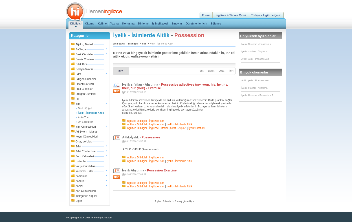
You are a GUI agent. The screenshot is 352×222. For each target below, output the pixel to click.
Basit (211, 70)
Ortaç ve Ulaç (83, 141)
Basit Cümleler (84, 54)
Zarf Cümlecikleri (85, 191)
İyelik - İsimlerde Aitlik (161, 43)
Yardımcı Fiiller (84, 171)
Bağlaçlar (81, 49)
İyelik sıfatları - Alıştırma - (255, 51)
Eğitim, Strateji (84, 44)
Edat (78, 74)
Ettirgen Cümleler (85, 93)
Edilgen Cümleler (85, 79)
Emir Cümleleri (84, 89)
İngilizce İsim (157, 120)
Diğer (78, 200)
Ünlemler (80, 161)
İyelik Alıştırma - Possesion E (257, 44)
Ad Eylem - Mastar (86, 131)
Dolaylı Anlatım (84, 69)
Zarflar (79, 186)
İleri (231, 70)
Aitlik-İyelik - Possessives (255, 59)
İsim (77, 103)
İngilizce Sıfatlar (158, 128)
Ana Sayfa (119, 43)
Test (201, 70)
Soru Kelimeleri (84, 156)
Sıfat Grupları (178, 128)
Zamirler (80, 181)
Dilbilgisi (133, 43)
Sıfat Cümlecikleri (85, 151)
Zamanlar (81, 176)
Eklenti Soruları (84, 84)
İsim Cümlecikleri (85, 126)
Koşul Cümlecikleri (86, 136)
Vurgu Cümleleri (85, 166)
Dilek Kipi (81, 64)
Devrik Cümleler (85, 59)
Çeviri (231, 15)
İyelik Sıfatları (197, 128)
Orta (221, 70)
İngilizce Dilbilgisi (136, 120)
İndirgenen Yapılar (86, 196)
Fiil (77, 98)
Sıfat (78, 146)
